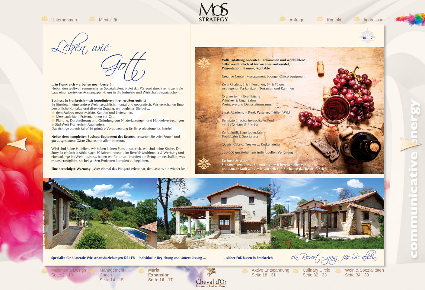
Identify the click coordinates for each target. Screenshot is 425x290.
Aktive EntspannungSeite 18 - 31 (270, 272)
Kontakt (334, 19)
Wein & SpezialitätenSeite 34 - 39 (364, 272)
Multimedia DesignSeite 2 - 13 (68, 272)
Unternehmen (64, 19)
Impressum (374, 19)
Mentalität (108, 19)
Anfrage (296, 19)
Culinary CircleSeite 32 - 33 (316, 272)
